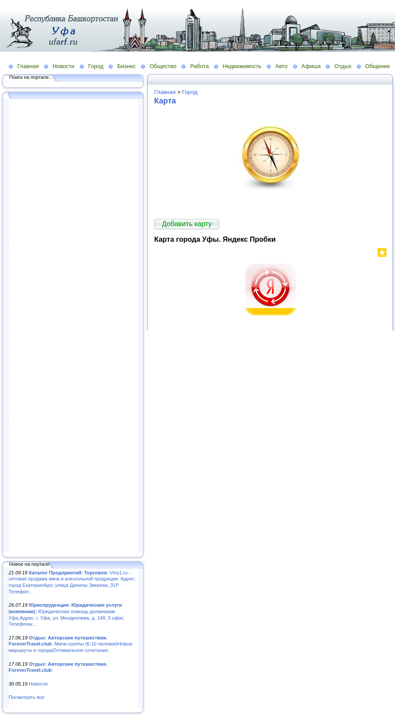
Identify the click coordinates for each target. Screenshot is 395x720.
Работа (199, 66)
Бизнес (126, 66)
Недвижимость (242, 66)
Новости (64, 66)
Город (95, 66)
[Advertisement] (73, 326)
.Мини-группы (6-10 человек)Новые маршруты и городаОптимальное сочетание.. (70, 644)
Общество (162, 66)
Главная (28, 66)
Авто (281, 66)
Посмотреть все (26, 697)
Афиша (311, 66)
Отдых (342, 66)
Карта (165, 101)
